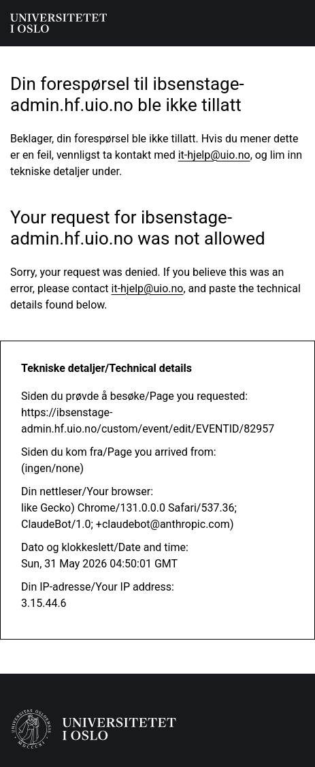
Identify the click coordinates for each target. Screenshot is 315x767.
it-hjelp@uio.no (214, 154)
